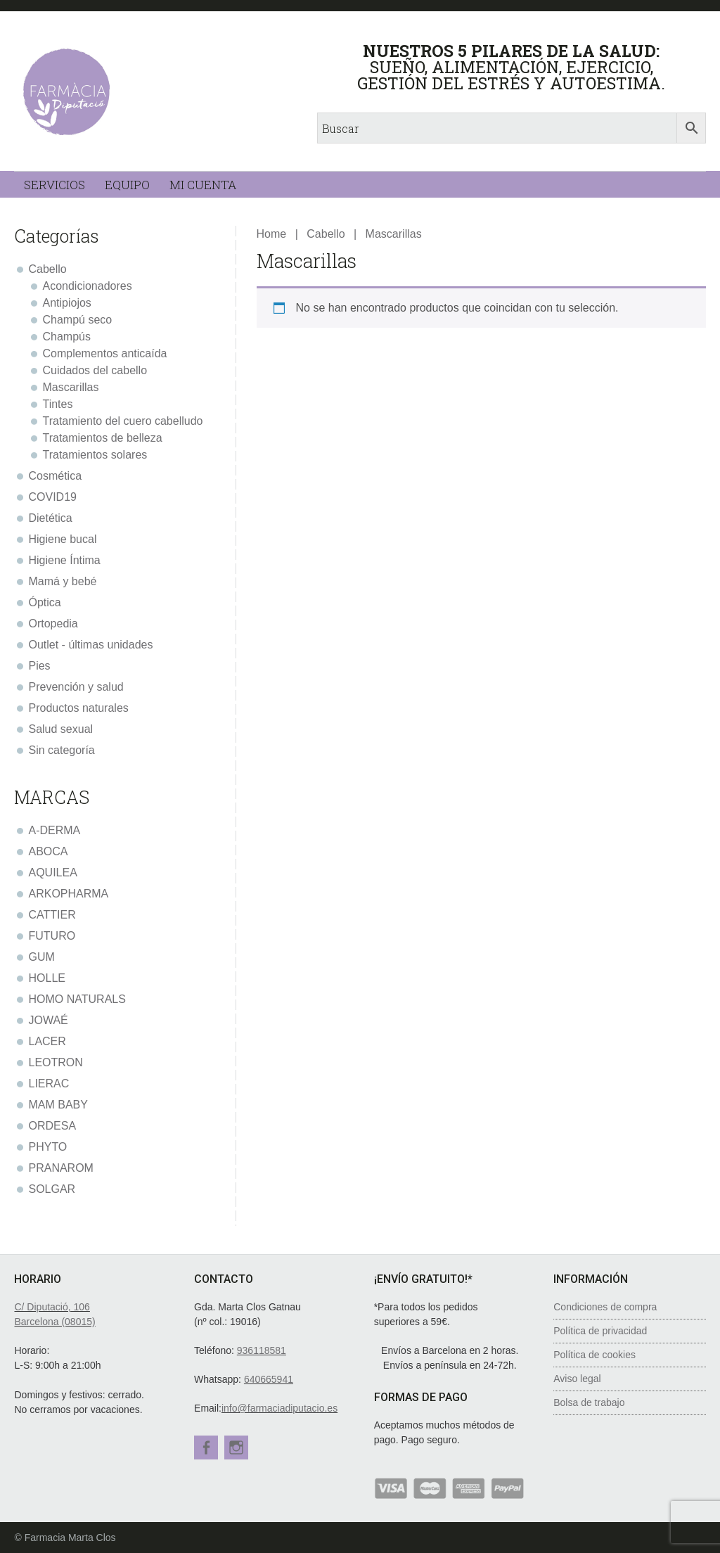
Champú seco (77, 320)
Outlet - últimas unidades (90, 645)
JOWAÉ (48, 1020)
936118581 (261, 1350)
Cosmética (55, 476)
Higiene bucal (62, 539)
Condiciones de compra (605, 1306)
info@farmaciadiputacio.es (279, 1408)
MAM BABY (57, 1105)
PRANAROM (60, 1168)
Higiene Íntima (64, 560)
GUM (41, 957)
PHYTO (47, 1147)
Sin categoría (61, 750)
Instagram (238, 1447)
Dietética (50, 518)
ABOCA (48, 851)
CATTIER (51, 915)
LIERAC (48, 1083)
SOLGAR (51, 1189)
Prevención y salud (75, 687)
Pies (39, 666)
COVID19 (52, 497)
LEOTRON (55, 1062)
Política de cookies (594, 1354)
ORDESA (52, 1126)
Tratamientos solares (94, 455)
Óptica (44, 602)
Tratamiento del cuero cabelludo (122, 421)
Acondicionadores (86, 286)
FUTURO (51, 936)
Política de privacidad (600, 1330)
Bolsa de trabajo (588, 1402)
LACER (46, 1041)
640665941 (268, 1379)
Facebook (206, 1447)
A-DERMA (54, 830)
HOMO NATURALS (76, 999)
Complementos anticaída (104, 353)
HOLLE (46, 978)
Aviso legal (576, 1378)
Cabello (326, 234)
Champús (66, 337)
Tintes (57, 404)
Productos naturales (78, 708)
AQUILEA (52, 872)
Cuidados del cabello (94, 370)
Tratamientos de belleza (102, 438)
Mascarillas (70, 387)
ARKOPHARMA (68, 894)
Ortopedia (52, 623)
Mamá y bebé (62, 581)
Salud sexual (60, 729)
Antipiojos (66, 303)
